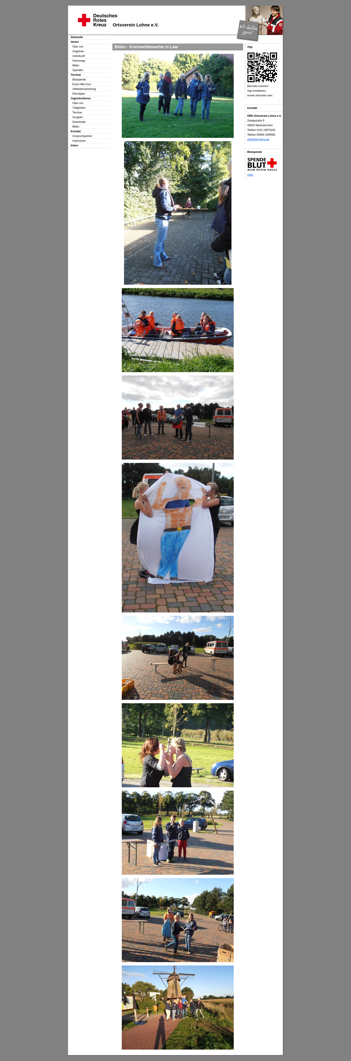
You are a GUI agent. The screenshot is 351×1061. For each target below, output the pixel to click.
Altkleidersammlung (84, 89)
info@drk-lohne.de (258, 139)
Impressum (79, 140)
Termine (77, 112)
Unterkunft (79, 56)
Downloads (79, 122)
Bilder (76, 65)
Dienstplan (79, 93)
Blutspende (79, 79)
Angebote (78, 51)
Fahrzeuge (79, 60)
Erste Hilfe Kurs (82, 84)
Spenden (78, 70)
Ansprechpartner (82, 136)
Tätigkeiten (79, 107)
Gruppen (78, 117)
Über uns (78, 46)
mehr (250, 174)
